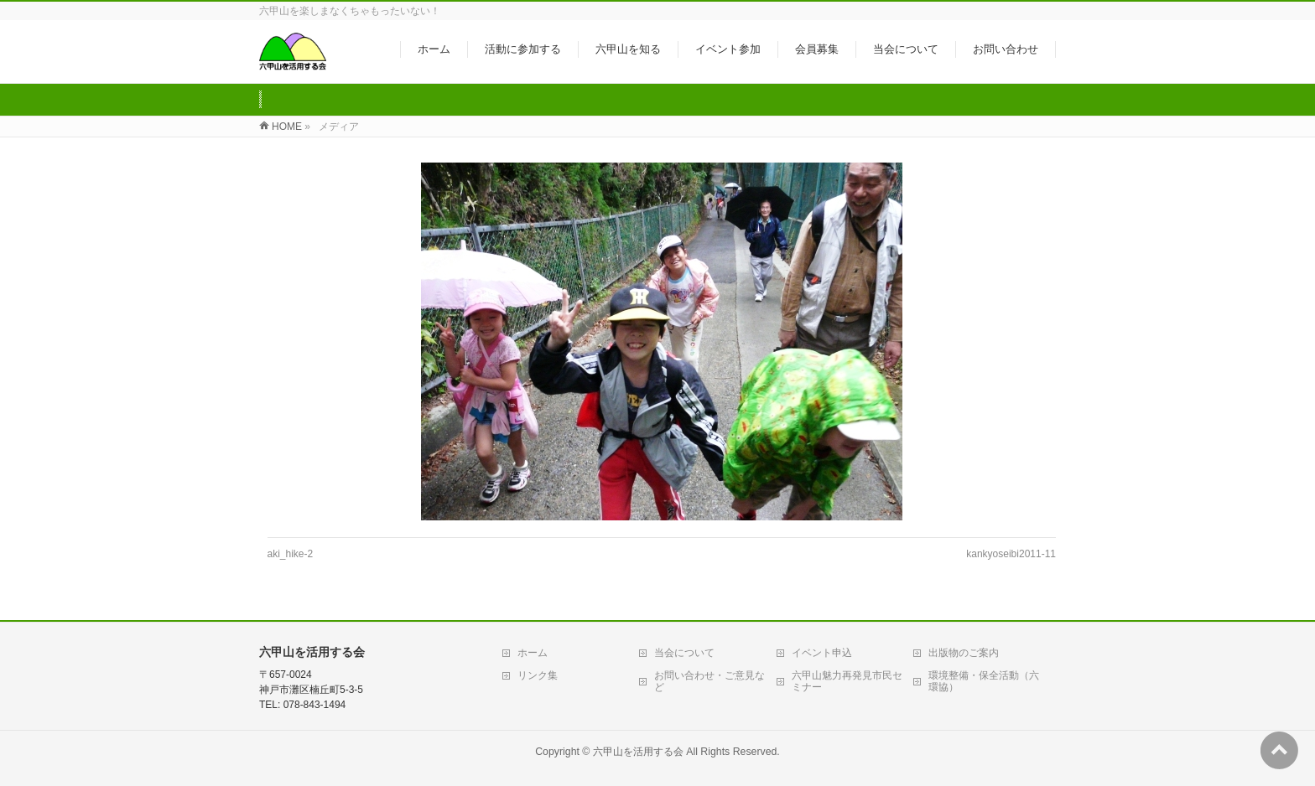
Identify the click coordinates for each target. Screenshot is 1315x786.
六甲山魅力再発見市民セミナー (847, 681)
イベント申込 (822, 653)
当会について (684, 653)
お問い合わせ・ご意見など (709, 681)
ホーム (532, 653)
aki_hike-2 (291, 554)
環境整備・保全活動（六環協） (983, 681)
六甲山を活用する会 (638, 752)
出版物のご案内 (963, 653)
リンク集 (537, 675)
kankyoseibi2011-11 (1011, 554)
